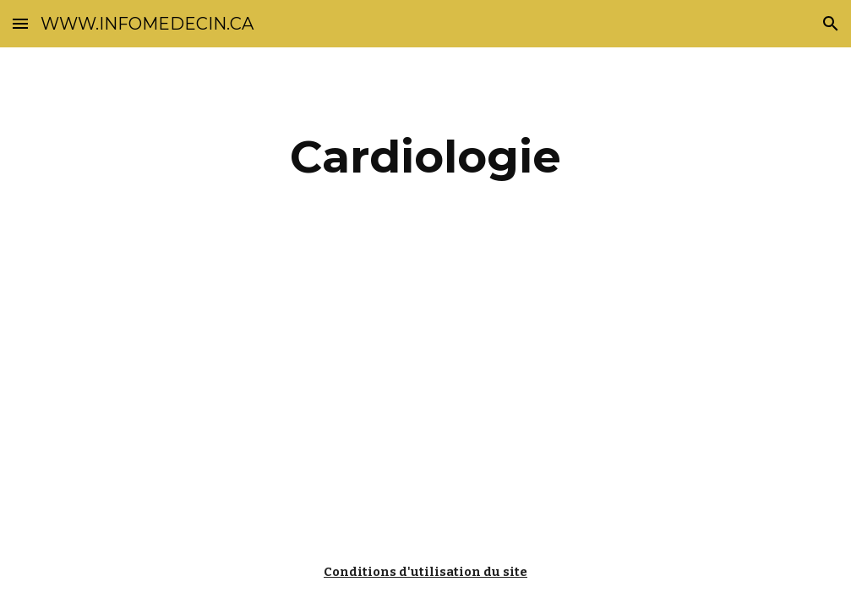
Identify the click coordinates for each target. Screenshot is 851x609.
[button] (20, 23)
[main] (425, 157)
